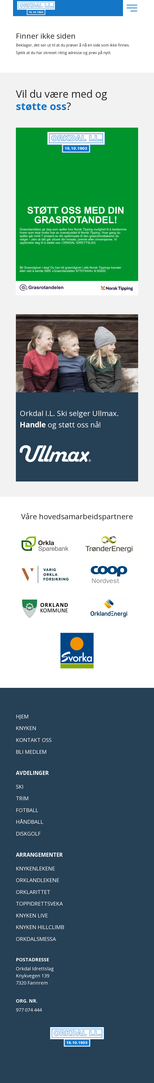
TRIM (22, 798)
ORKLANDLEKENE (37, 880)
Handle (33, 424)
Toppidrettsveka (39, 903)
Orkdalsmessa (36, 939)
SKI (19, 786)
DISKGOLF (28, 833)
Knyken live (32, 915)
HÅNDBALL (29, 821)
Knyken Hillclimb (40, 927)
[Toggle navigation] (132, 8)
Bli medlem (31, 751)
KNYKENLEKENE (35, 868)
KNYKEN (26, 728)
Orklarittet (33, 892)
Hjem (22, 716)
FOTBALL (27, 810)
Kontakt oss (34, 740)
